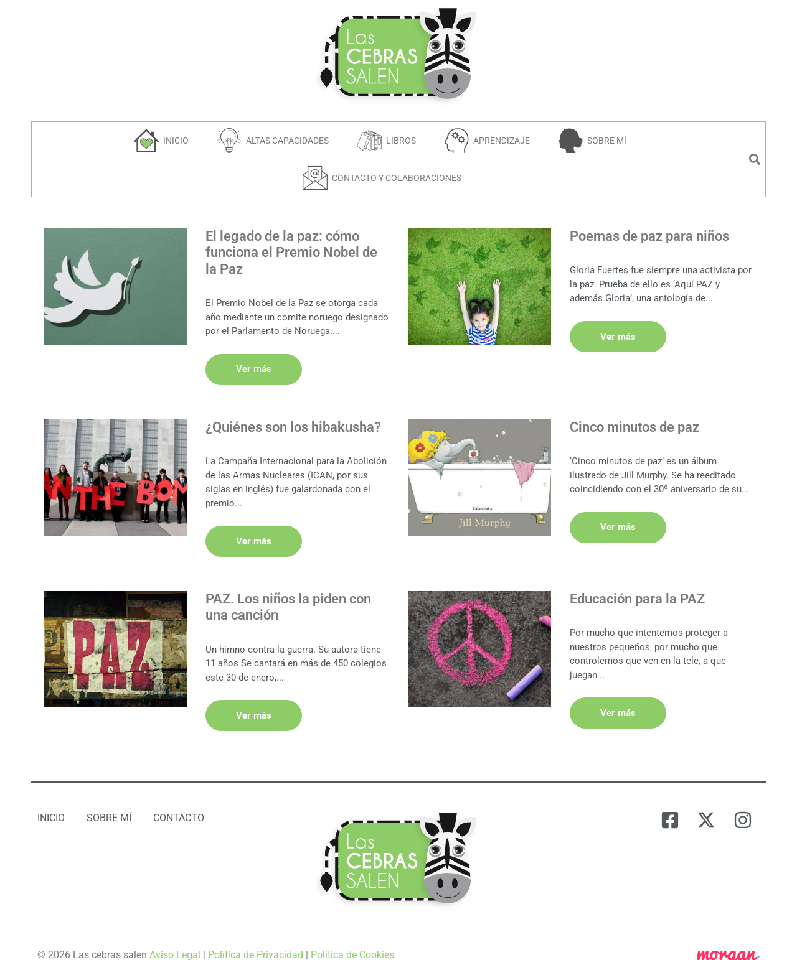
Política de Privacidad (255, 936)
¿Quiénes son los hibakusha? (293, 421)
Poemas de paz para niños (649, 236)
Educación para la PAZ (637, 586)
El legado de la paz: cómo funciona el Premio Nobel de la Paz (291, 252)
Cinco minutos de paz (634, 421)
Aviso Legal (174, 936)
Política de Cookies (352, 936)
